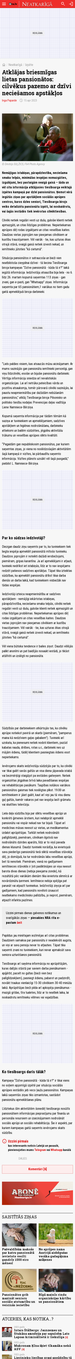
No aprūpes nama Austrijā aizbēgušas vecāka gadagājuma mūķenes (53, 1254)
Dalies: (23, 1158)
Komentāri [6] (37, 1169)
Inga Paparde (9, 100)
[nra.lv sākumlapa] (13, 4)
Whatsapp (56, 1150)
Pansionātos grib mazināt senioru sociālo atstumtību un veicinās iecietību (18, 1300)
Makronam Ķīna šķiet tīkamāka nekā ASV (42, 1347)
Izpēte (29, 65)
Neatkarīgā (15, 65)
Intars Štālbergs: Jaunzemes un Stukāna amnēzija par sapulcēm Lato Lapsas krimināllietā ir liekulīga (41, 1333)
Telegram (40, 1150)
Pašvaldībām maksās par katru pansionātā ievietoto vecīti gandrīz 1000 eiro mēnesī (18, 1256)
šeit (19, 923)
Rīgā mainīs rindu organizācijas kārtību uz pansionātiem (55, 1298)
